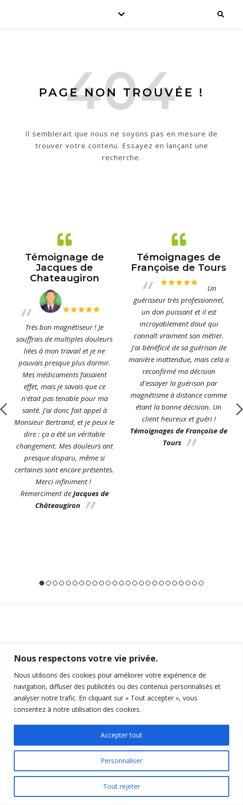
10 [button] (101, 583)
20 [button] (168, 583)
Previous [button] (3, 409)
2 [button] (48, 583)
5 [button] (68, 583)
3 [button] (55, 583)
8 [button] (88, 583)
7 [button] (81, 583)
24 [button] (194, 583)
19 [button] (161, 583)
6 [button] (75, 583)
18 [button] (154, 583)
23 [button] (188, 583)
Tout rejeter (121, 786)
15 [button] (134, 583)
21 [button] (174, 583)
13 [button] (121, 583)
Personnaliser (121, 760)
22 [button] (181, 583)
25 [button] (201, 583)
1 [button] (41, 583)
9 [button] (95, 583)
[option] (64, 371)
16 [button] (141, 583)
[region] (121, 724)
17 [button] (148, 583)
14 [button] (128, 583)
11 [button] (108, 583)
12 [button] (114, 583)
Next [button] (239, 409)
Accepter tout (121, 734)
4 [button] (61, 583)
